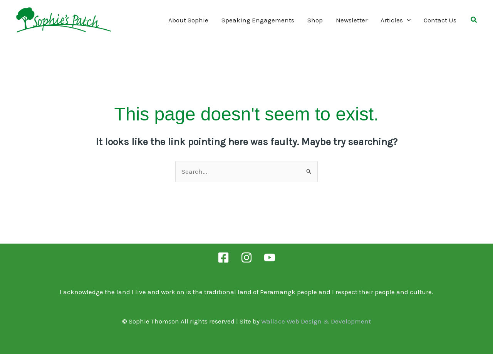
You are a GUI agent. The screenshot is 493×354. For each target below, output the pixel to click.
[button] (474, 21)
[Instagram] (246, 257)
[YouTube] (269, 257)
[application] (407, 20)
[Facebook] (223, 257)
